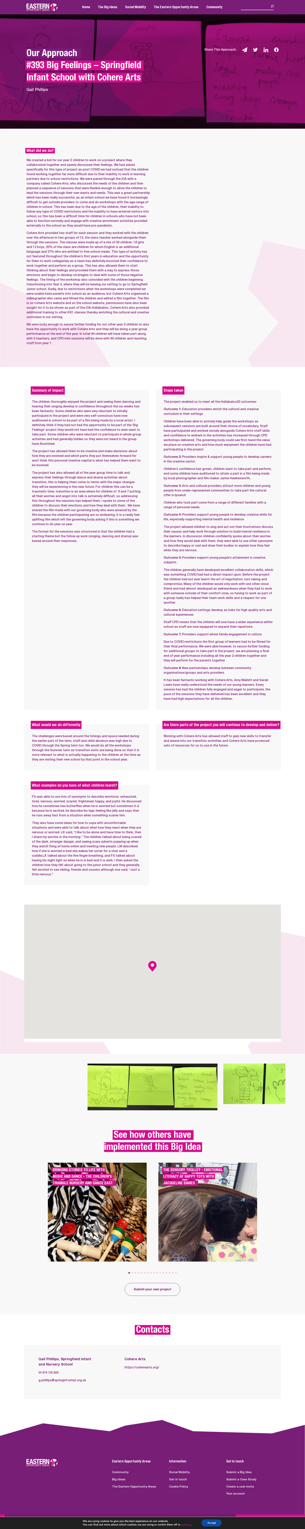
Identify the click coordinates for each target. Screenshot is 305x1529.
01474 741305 (49, 1372)
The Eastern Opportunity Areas (176, 7)
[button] (129, 1273)
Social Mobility (135, 7)
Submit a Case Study (241, 1479)
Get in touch (178, 1479)
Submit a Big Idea (239, 1472)
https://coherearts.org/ (141, 1367)
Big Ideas (118, 1479)
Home (86, 7)
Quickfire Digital (58, 1521)
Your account (235, 1493)
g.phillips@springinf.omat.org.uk (62, 1380)
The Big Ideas (107, 7)
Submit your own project (152, 1289)
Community (214, 7)
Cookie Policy (178, 1486)
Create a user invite (240, 1486)
